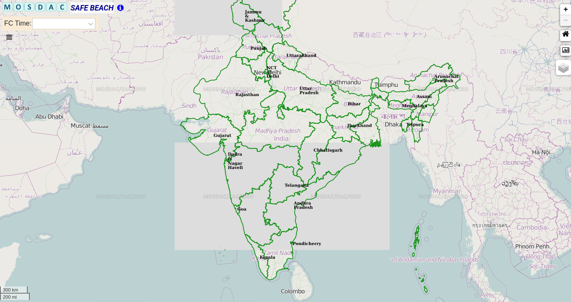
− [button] (565, 21)
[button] (565, 35)
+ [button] (565, 10)
